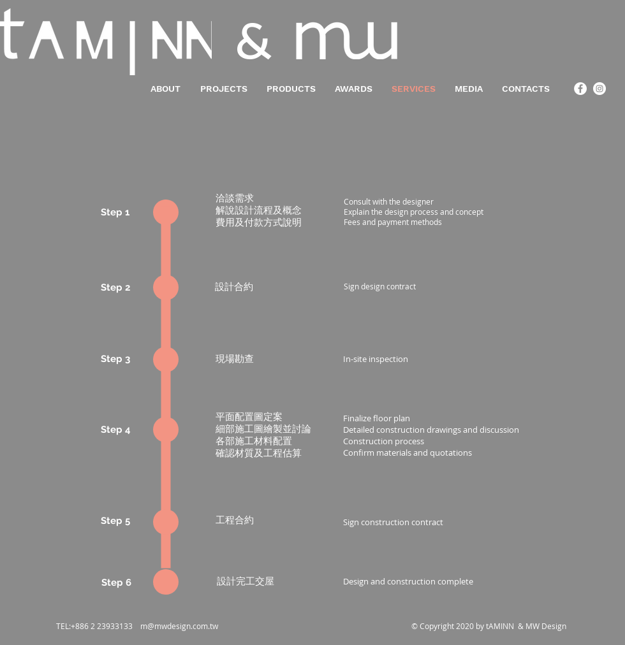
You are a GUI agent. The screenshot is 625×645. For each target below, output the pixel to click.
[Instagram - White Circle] (599, 88)
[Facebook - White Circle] (580, 88)
